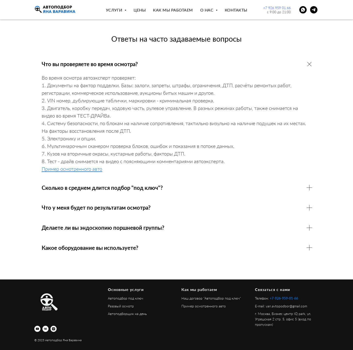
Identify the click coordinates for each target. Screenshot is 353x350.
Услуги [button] (115, 10)
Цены (140, 10)
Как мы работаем (173, 10)
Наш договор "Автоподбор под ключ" (211, 298)
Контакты (236, 10)
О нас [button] (207, 10)
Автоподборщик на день (127, 314)
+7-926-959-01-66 (284, 298)
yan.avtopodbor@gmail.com (286, 306)
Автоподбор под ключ (125, 298)
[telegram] (313, 9)
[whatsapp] (303, 9)
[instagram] (53, 329)
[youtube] (37, 329)
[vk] (45, 329)
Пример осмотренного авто (72, 169)
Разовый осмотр (121, 306)
